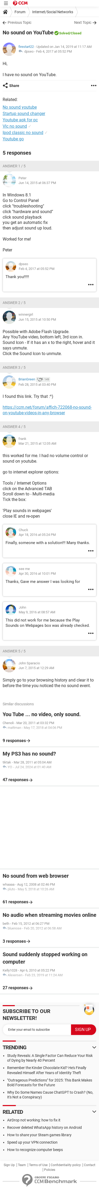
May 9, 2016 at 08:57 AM (37, 612)
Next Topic (82, 22)
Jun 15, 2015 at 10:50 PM (37, 319)
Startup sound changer (24, 113)
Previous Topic (19, 22)
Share (14, 86)
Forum (20, 12)
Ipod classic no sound (23, 132)
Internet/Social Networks (52, 12)
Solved (64, 33)
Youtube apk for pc (20, 119)
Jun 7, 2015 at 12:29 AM (36, 668)
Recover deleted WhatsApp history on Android (44, 1127)
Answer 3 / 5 (14, 367)
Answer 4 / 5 (14, 427)
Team (22, 1165)
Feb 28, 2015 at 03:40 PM (37, 384)
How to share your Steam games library (39, 1135)
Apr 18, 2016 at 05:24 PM (37, 535)
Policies (49, 1170)
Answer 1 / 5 (14, 166)
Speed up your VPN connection (32, 1142)
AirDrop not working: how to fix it (33, 1120)
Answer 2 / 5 (14, 303)
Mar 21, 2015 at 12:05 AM (37, 443)
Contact (89, 1165)
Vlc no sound (15, 126)
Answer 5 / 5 (14, 651)
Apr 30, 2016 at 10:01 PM (37, 574)
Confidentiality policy (66, 1165)
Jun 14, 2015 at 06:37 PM (37, 183)
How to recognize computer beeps (35, 1150)
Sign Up (9, 1165)
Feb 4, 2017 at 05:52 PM (54, 51)
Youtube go (13, 138)
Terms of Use (38, 1165)
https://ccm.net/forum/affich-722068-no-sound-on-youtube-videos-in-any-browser (47, 410)
